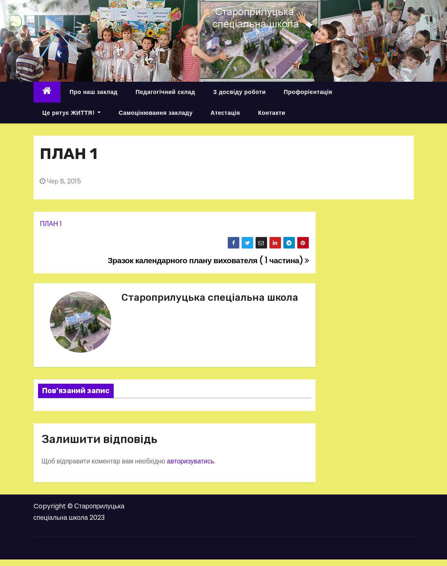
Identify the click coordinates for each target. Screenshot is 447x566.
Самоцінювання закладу (156, 113)
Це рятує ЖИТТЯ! (72, 113)
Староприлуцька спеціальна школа (209, 297)
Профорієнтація (308, 92)
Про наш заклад (93, 92)
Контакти (271, 113)
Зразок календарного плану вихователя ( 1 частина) (208, 260)
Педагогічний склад (165, 92)
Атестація (225, 113)
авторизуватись (190, 461)
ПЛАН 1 (51, 223)
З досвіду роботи (239, 92)
